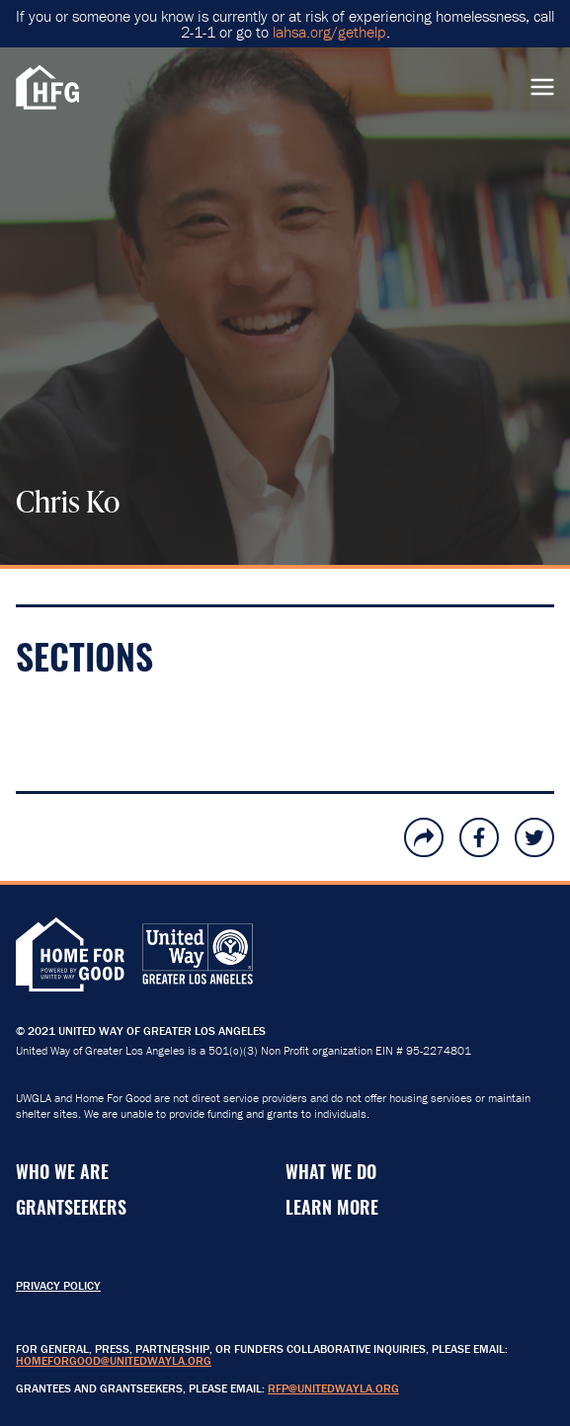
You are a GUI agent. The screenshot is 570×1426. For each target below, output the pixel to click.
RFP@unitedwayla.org (333, 1388)
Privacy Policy (58, 1285)
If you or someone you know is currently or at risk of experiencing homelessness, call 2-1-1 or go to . (285, 24)
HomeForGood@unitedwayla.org (113, 1360)
